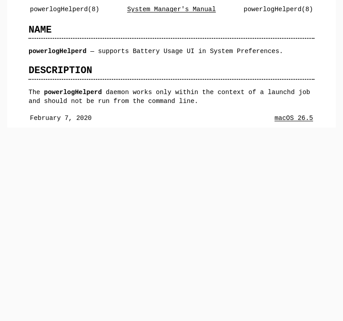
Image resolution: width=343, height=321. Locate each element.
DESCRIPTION (60, 70)
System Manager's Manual (171, 9)
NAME (40, 29)
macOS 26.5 (294, 118)
